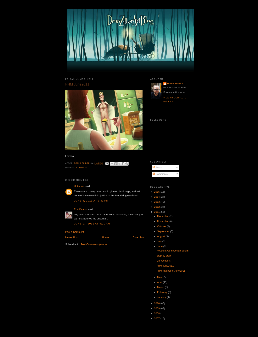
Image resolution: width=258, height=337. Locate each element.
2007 (157, 318)
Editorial (82, 168)
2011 (157, 211)
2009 (157, 308)
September (163, 231)
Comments (160, 174)
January (162, 297)
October (162, 226)
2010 (157, 303)
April (160, 282)
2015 (157, 191)
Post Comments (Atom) (94, 244)
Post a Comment (74, 231)
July (159, 241)
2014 (157, 196)
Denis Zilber (175, 84)
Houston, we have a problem (172, 250)
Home (105, 237)
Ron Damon (80, 209)
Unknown (79, 186)
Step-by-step (163, 255)
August (161, 236)
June (160, 246)
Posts (157, 167)
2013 (157, 201)
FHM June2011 (165, 265)
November (163, 221)
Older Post (138, 237)
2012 (157, 206)
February (162, 292)
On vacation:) (163, 260)
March (161, 287)
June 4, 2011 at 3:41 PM (91, 200)
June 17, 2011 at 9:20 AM (92, 223)
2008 (157, 313)
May (160, 277)
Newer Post (71, 237)
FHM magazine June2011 (170, 270)
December (163, 216)
